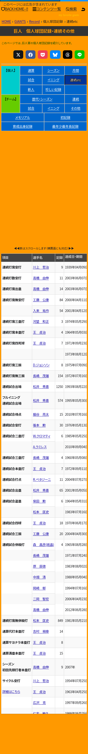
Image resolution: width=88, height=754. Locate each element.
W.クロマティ (41, 436)
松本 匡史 (41, 511)
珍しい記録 (53, 89)
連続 (76, 99)
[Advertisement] (44, 178)
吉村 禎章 (41, 631)
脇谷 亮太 (41, 414)
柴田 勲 (39, 501)
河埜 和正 (41, 321)
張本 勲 (39, 425)
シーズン (53, 70)
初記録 (65, 117)
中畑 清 (39, 577)
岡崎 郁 (39, 588)
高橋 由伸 (41, 278)
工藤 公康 (41, 299)
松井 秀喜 (41, 386)
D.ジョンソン (41, 365)
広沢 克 (39, 702)
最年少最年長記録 (65, 126)
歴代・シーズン (42, 99)
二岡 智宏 (41, 598)
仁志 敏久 (41, 713)
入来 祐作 (41, 310)
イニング (53, 79)
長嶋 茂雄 (41, 375)
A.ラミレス (40, 446)
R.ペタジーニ (42, 479)
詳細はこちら (11, 691)
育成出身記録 (22, 126)
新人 (31, 89)
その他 (75, 108)
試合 (31, 79)
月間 (76, 70)
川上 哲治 (41, 267)
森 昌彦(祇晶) (43, 544)
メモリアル (22, 117)
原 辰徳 (39, 566)
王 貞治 (39, 332)
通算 (31, 70)
